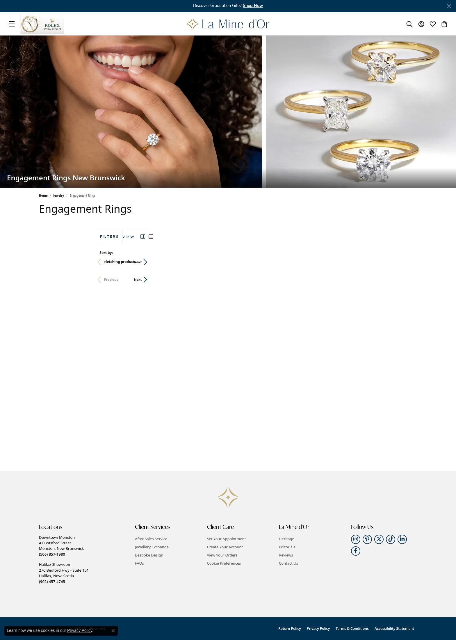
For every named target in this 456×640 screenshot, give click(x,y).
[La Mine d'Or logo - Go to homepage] (228, 24)
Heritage (286, 538)
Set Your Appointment (226, 538)
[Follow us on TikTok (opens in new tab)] (390, 539)
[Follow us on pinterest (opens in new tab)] (367, 539)
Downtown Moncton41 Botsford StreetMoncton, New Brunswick (61, 546)
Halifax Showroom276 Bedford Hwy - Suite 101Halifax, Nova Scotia (64, 573)
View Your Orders (222, 555)
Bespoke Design (149, 555)
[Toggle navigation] (11, 23)
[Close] (449, 6)
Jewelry (58, 195)
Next (407, 262)
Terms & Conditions (352, 628)
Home (43, 195)
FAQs (139, 563)
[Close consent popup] (113, 630)
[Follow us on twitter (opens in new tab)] (379, 539)
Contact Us (288, 563)
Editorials (287, 547)
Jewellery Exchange (152, 547)
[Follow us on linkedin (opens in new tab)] (402, 539)
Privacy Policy (318, 628)
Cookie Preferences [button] (224, 563)
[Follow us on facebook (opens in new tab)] (355, 551)
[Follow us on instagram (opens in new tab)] (355, 539)
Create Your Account (225, 547)
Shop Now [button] (253, 6)
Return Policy (289, 628)
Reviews (286, 555)
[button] (409, 23)
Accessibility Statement (394, 628)
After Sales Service (151, 538)
